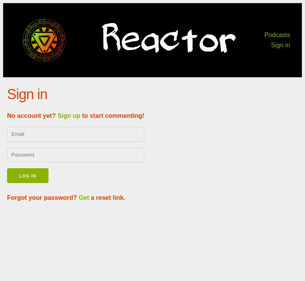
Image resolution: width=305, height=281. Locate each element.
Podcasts (277, 35)
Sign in (280, 45)
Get (84, 197)
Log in (27, 176)
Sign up (69, 115)
